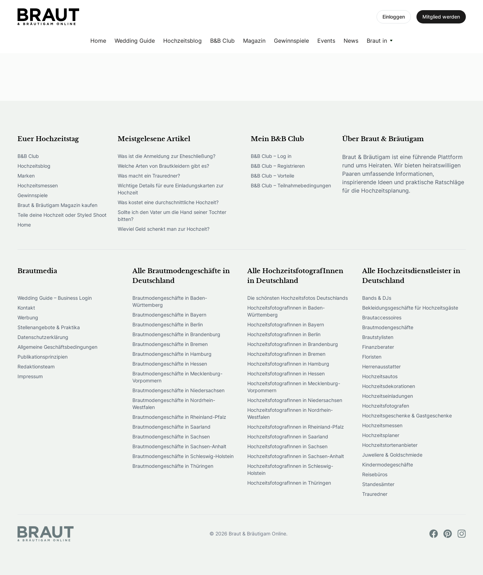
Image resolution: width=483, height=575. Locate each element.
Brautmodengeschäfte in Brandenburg (176, 334)
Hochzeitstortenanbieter (390, 445)
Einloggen (393, 16)
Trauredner (374, 494)
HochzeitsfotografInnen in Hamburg (288, 363)
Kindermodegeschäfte (387, 464)
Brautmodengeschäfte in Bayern (169, 314)
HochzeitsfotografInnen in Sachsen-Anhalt (295, 456)
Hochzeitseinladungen (387, 396)
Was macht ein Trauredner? (149, 175)
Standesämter (378, 484)
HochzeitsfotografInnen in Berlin (283, 334)
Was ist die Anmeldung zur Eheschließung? (166, 156)
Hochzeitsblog (182, 40)
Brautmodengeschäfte (387, 327)
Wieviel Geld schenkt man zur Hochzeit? (163, 229)
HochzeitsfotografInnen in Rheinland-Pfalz (295, 426)
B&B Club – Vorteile (272, 175)
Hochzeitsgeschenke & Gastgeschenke (407, 415)
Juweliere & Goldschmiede (392, 454)
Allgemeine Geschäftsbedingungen (57, 347)
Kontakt (26, 307)
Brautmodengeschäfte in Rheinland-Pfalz (179, 417)
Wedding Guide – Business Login (55, 298)
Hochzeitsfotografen (385, 405)
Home (98, 40)
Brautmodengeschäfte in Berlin (167, 324)
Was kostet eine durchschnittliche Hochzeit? (168, 202)
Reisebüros (374, 474)
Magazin (254, 40)
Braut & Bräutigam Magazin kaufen (57, 205)
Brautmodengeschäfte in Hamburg (172, 354)
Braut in (377, 40)
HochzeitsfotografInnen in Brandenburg (292, 344)
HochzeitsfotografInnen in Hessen (286, 373)
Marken (26, 175)
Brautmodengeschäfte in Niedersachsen (178, 390)
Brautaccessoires (381, 317)
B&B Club (222, 40)
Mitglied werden (441, 16)
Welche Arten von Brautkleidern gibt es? (163, 165)
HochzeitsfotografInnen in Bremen (286, 354)
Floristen (371, 356)
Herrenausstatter (381, 366)
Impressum (30, 376)
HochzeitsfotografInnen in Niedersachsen (294, 400)
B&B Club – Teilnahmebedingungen (291, 185)
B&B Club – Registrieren (278, 165)
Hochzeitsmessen (38, 185)
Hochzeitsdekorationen (388, 386)
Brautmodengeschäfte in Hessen (169, 363)
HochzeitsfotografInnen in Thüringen (289, 482)
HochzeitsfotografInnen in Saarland (287, 436)
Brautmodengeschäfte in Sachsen (171, 436)
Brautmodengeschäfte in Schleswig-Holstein (183, 456)
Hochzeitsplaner (380, 435)
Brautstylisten (377, 337)
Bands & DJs (376, 298)
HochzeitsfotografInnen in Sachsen (287, 446)
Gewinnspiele (291, 40)
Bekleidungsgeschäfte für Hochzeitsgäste (410, 307)
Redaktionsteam (36, 366)
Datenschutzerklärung (43, 337)
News (351, 40)
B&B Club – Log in (271, 156)
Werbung (28, 317)
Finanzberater (378, 347)
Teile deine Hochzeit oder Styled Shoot (62, 215)
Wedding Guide (135, 40)
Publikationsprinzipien (43, 356)
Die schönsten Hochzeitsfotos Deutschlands (297, 298)
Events (326, 40)
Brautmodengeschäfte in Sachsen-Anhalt (179, 446)
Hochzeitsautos (380, 376)
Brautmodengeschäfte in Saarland (171, 426)
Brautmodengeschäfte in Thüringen (172, 466)
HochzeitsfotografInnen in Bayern (285, 324)
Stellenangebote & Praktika (49, 327)
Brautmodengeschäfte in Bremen (170, 344)
